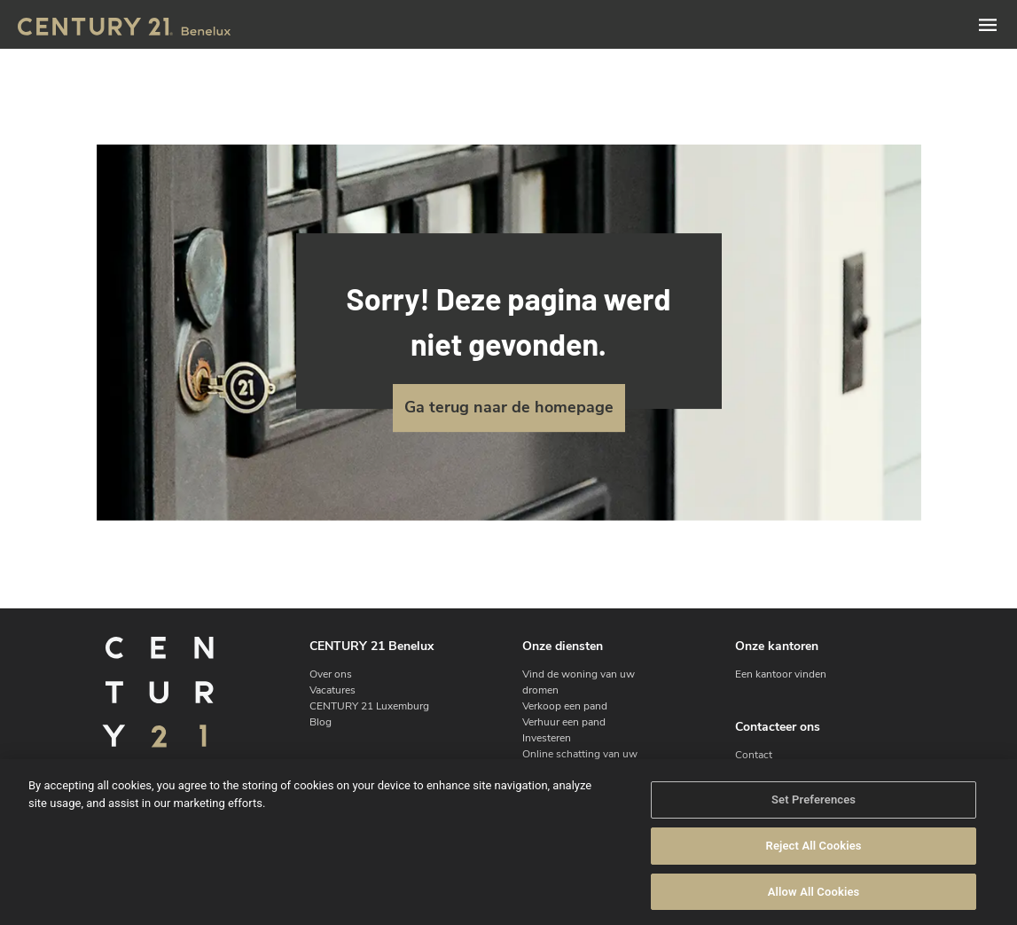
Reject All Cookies (814, 859)
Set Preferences (813, 812)
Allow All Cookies (814, 905)
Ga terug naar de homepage (509, 407)
